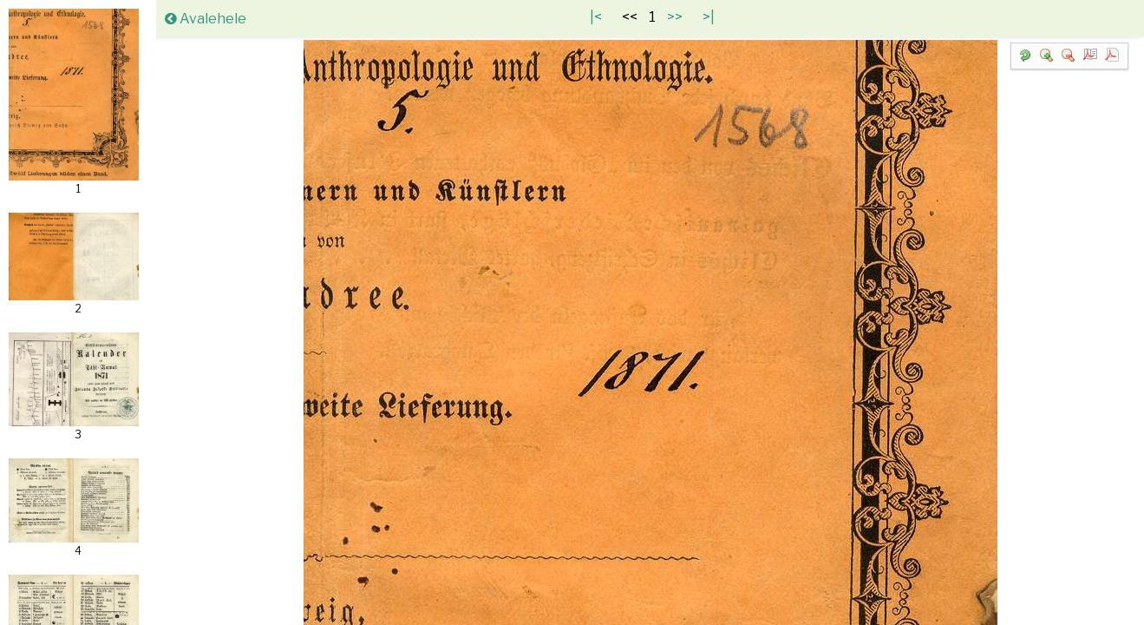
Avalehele (205, 18)
